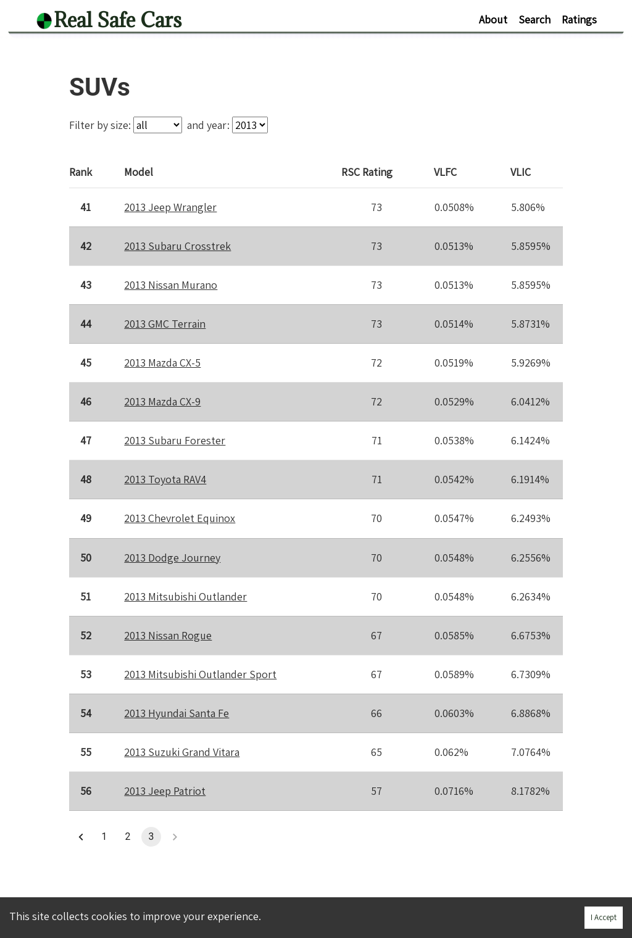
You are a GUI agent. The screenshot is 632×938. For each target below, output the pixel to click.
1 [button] (104, 837)
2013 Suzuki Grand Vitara (181, 752)
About (493, 19)
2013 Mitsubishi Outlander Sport (200, 674)
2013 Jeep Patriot (165, 791)
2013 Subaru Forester (174, 440)
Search (534, 19)
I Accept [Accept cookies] (604, 917)
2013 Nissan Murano (170, 285)
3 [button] (151, 837)
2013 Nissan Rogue (168, 635)
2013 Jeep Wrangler (170, 207)
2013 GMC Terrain (165, 324)
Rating (367, 171)
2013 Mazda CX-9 (162, 401)
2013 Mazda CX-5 (162, 362)
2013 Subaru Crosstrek (177, 246)
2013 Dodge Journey (172, 557)
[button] (81, 837)
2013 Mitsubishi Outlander (185, 596)
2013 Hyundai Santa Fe (176, 713)
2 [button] (128, 837)
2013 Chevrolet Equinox (179, 518)
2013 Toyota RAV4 (165, 479)
